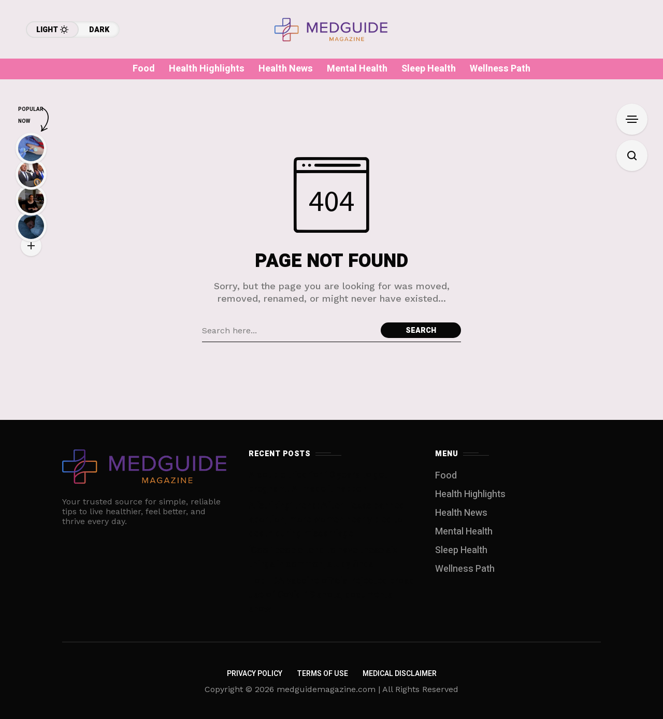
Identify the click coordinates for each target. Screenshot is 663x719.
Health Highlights (470, 494)
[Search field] (289, 330)
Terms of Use (322, 673)
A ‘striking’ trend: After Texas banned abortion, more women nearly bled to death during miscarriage (327, 520)
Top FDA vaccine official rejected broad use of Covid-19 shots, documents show (331, 595)
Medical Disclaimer (400, 673)
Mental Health (464, 532)
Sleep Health (461, 550)
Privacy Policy (254, 673)
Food (446, 476)
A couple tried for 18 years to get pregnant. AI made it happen (318, 482)
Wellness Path (465, 569)
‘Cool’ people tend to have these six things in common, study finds (323, 557)
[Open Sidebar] (631, 119)
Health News (461, 513)
